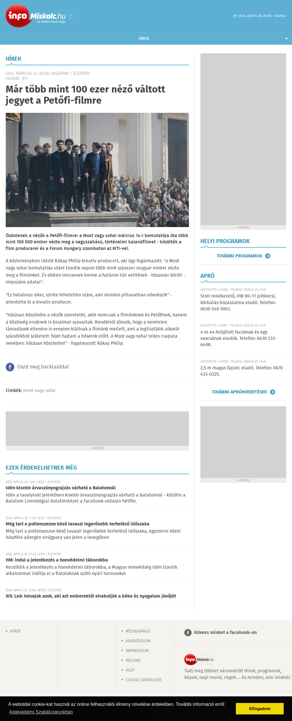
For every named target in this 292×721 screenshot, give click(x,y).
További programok (239, 256)
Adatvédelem (138, 641)
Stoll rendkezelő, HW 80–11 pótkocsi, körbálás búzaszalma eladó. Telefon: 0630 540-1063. (238, 303)
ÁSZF (130, 670)
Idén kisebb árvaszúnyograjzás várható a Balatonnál (61, 488)
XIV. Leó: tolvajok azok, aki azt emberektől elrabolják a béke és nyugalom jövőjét (91, 596)
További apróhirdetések (239, 392)
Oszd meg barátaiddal (43, 367)
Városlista (70, 16)
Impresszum (137, 651)
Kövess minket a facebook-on (225, 632)
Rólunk (133, 660)
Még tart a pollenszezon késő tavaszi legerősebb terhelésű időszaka (77, 524)
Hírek (144, 39)
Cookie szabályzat (144, 680)
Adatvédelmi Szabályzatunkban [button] (41, 712)
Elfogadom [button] (260, 708)
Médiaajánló (138, 631)
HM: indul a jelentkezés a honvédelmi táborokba (57, 560)
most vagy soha (39, 390)
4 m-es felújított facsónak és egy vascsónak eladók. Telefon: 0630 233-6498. (238, 339)
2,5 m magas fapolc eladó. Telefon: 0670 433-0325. (241, 371)
